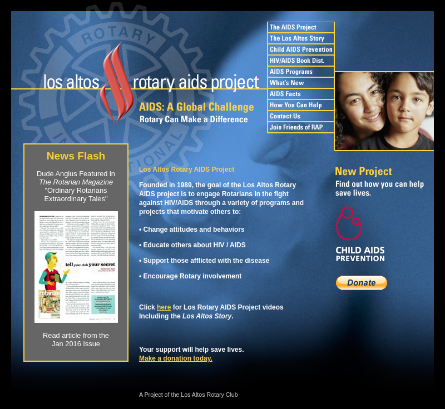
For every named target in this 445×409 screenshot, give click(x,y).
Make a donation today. (175, 358)
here (164, 307)
